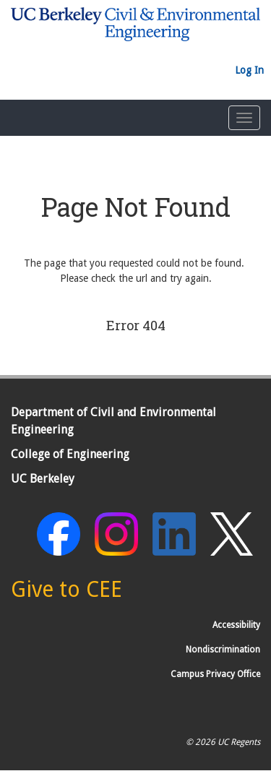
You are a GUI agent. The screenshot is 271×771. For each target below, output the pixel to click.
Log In (249, 70)
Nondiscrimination (223, 650)
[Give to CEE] (66, 593)
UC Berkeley (42, 479)
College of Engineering (70, 454)
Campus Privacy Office (215, 674)
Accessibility (236, 625)
